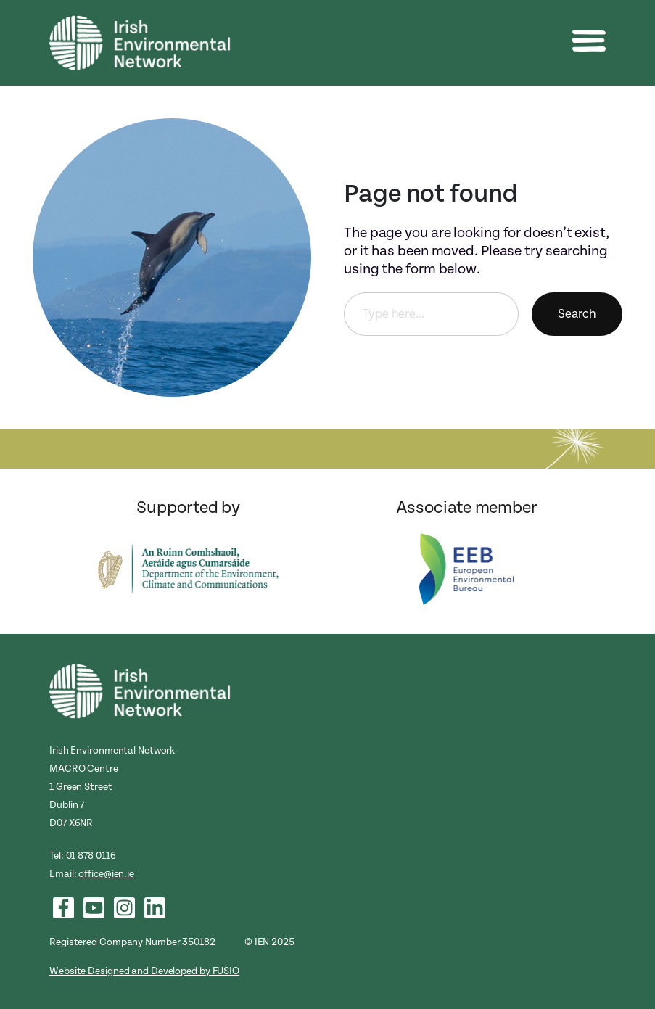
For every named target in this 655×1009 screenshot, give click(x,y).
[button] (589, 41)
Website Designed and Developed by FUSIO (144, 970)
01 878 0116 (91, 855)
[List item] (63, 907)
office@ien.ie (106, 873)
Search (577, 314)
